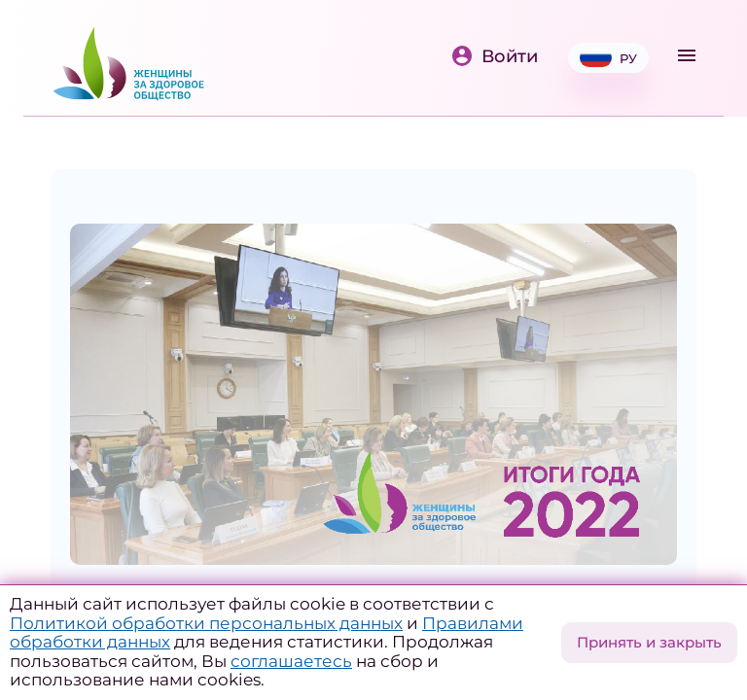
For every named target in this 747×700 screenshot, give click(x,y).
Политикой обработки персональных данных (206, 623)
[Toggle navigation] (686, 55)
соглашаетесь (291, 661)
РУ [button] (608, 58)
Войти (494, 56)
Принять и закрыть (649, 642)
